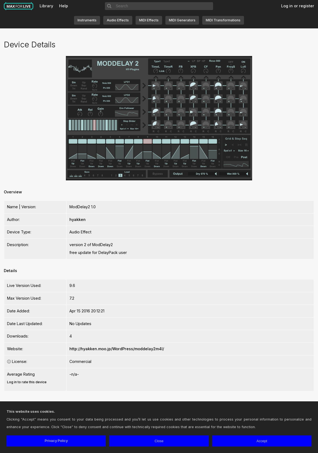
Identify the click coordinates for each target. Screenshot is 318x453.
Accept (261, 441)
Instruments (87, 20)
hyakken (77, 219)
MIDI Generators (182, 20)
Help (63, 6)
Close (159, 441)
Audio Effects (118, 20)
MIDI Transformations (223, 20)
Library (46, 6)
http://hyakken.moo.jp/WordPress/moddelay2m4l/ (116, 348)
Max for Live (19, 6)
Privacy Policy (56, 441)
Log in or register (297, 6)
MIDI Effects (149, 20)
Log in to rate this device (27, 382)
